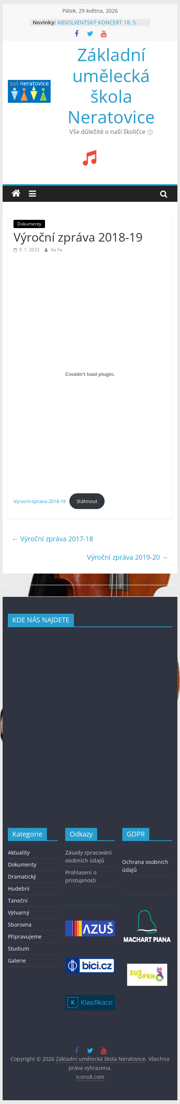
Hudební (19, 888)
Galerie (17, 960)
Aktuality (19, 852)
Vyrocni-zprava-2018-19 (40, 501)
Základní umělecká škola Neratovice (111, 85)
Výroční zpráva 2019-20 (127, 557)
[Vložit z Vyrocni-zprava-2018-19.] (90, 374)
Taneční (18, 900)
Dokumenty (29, 224)
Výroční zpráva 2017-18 (52, 538)
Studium (18, 948)
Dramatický (22, 876)
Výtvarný (18, 912)
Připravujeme (25, 936)
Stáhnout (87, 501)
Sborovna (20, 924)
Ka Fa (56, 249)
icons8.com (90, 1076)
